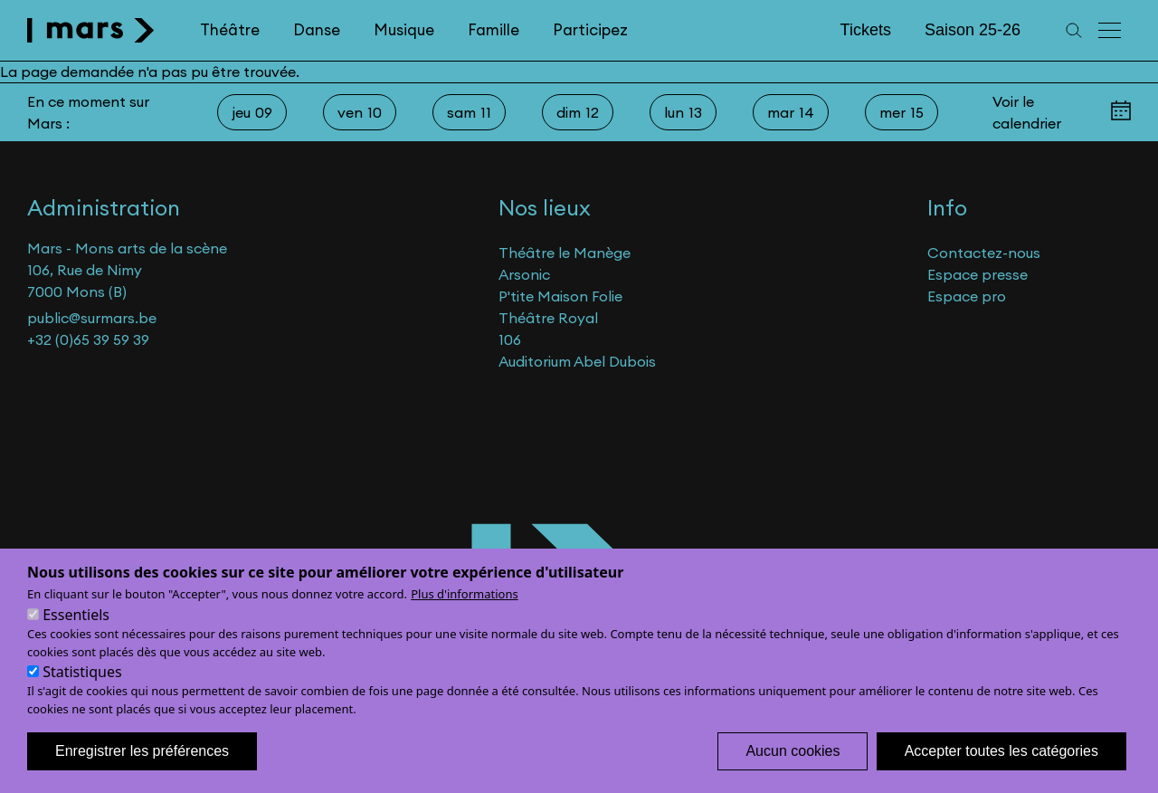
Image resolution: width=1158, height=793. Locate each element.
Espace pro (966, 296)
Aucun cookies (792, 772)
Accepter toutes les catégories (1001, 772)
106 (509, 339)
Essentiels (76, 636)
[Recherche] (1074, 30)
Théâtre (230, 30)
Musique (404, 30)
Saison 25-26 (972, 30)
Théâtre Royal (548, 318)
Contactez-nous (983, 253)
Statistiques (82, 693)
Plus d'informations (464, 615)
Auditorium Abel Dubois (577, 361)
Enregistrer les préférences (142, 772)
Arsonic (524, 274)
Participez (590, 30)
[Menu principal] (1111, 30)
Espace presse (977, 274)
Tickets (865, 30)
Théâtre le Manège (564, 253)
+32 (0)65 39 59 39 (88, 339)
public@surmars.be (92, 318)
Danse (316, 30)
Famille (493, 30)
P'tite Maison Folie (560, 296)
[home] (91, 30)
